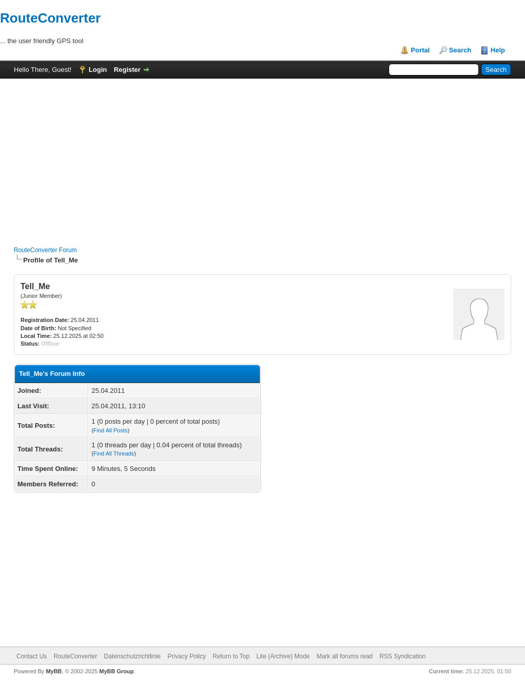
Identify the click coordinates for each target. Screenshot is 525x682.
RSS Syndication (402, 656)
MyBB (54, 671)
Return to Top (231, 656)
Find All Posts (110, 430)
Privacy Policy (187, 656)
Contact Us (31, 656)
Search (460, 50)
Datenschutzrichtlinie (132, 656)
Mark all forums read (344, 656)
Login (98, 69)
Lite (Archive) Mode (283, 656)
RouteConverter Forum (45, 250)
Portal (420, 50)
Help (498, 50)
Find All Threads (113, 453)
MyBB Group (116, 671)
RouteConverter (50, 18)
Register (127, 69)
